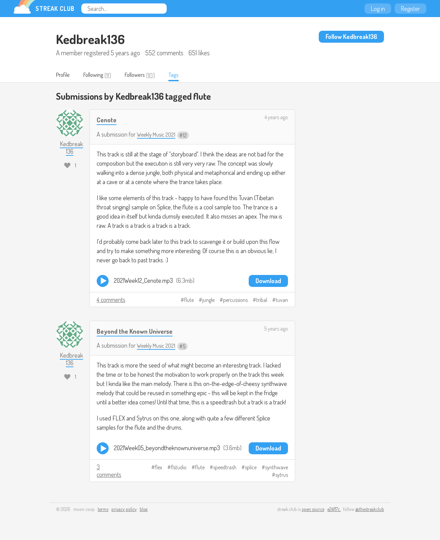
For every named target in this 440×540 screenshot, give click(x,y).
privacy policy (124, 510)
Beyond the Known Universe (139, 331)
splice (251, 468)
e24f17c (334, 510)
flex (158, 468)
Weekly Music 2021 (158, 135)
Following (98, 75)
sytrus (281, 475)
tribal (261, 300)
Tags (186, 75)
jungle (208, 300)
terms (103, 510)
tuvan (282, 300)
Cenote (108, 120)
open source (313, 510)
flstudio (179, 468)
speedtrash (224, 468)
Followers (144, 75)
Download (268, 281)
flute (189, 300)
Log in (378, 8)
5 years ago (276, 329)
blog (144, 510)
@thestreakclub (369, 510)
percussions (235, 300)
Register (410, 8)
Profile (64, 75)
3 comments (109, 471)
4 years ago (276, 117)
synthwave (276, 468)
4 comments (111, 300)
